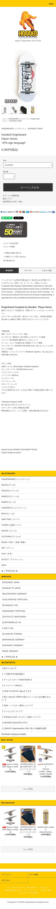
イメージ (28, 270)
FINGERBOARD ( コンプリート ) (19, 119)
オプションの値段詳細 (11, 196)
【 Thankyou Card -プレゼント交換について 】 (21, 717)
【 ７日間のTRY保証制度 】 (13, 674)
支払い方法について (18, 887)
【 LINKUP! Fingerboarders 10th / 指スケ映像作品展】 (24, 728)
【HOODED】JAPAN (15, 121)
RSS (31, 893)
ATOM (36, 893)
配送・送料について (33, 887)
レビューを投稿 (7, 247)
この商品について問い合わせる (13, 257)
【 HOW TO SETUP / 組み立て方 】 (16, 691)
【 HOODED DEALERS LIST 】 (14, 723)
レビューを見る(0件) (9, 243)
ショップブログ (23, 893)
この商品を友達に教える (10, 253)
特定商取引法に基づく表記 (12, 202)
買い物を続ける (7, 260)
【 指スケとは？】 (9, 668)
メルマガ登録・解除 (45, 890)
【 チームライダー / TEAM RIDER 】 (17, 680)
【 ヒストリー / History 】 (12, 685)
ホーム (5, 119)
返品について (7, 199)
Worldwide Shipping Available (13, 734)
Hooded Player (35, 119)
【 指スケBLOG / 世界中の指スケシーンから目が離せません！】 (25, 698)
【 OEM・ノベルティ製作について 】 (17, 705)
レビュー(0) (47, 270)
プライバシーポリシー (30, 890)
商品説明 (9, 270)
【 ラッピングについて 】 (12, 711)
